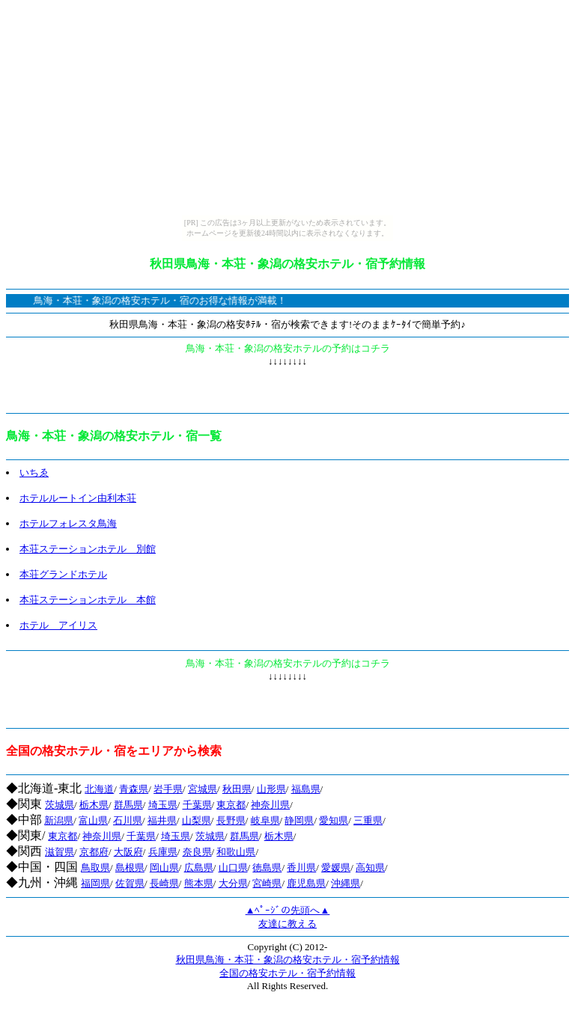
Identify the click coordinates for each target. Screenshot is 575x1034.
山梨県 (196, 820)
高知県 (370, 867)
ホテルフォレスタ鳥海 (68, 523)
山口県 (233, 867)
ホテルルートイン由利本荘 (77, 498)
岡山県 (164, 867)
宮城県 (202, 789)
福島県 (305, 789)
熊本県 (198, 883)
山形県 (271, 789)
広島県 (198, 867)
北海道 (99, 789)
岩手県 (168, 789)
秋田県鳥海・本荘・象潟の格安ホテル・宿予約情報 (288, 959)
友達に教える (287, 923)
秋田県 (237, 789)
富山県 (93, 820)
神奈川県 (270, 804)
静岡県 (299, 820)
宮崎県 (267, 883)
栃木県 (94, 804)
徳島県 (267, 867)
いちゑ (34, 472)
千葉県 (197, 804)
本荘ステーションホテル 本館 (87, 599)
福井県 (162, 820)
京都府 (94, 851)
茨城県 (59, 804)
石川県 (127, 820)
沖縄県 (345, 883)
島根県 (129, 867)
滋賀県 (59, 851)
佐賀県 (129, 883)
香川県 (301, 867)
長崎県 (164, 883)
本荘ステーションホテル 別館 (87, 548)
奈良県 (197, 851)
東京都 (231, 804)
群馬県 (128, 804)
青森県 (133, 789)
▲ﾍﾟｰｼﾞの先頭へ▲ (288, 910)
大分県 (233, 883)
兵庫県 (162, 851)
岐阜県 (265, 820)
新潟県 (58, 820)
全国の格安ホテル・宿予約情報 (287, 973)
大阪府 (128, 851)
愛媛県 (335, 867)
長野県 (231, 820)
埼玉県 (162, 804)
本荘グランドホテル (63, 574)
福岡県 (95, 883)
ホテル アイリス (58, 625)
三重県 (368, 820)
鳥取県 (95, 867)
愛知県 (333, 820)
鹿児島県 (306, 883)
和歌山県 (235, 851)
